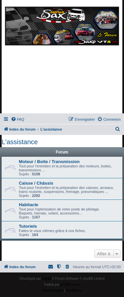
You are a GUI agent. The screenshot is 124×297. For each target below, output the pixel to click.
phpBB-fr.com (71, 284)
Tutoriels (28, 226)
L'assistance (20, 142)
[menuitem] (17, 119)
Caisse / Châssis (36, 183)
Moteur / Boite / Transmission (49, 161)
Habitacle (28, 204)
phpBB (47, 278)
